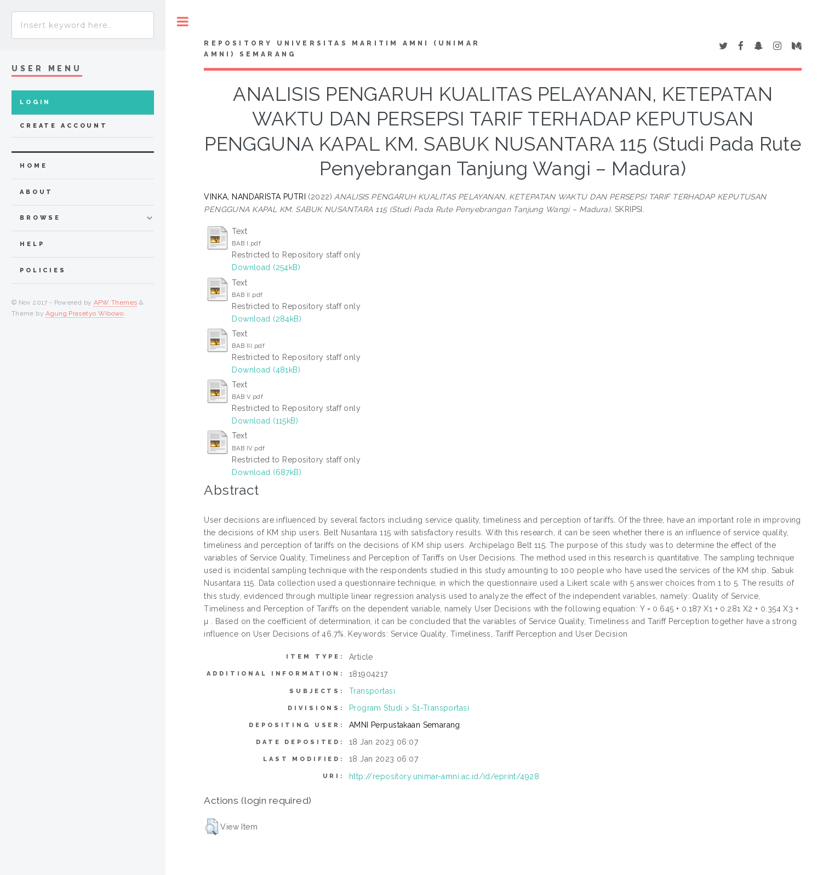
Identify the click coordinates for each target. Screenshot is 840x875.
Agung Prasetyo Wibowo (84, 313)
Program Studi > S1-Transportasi (409, 708)
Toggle (182, 21)
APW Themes (116, 302)
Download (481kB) (266, 369)
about (36, 192)
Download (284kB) (266, 318)
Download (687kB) (266, 472)
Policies (43, 270)
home (33, 165)
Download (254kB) (266, 267)
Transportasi (372, 691)
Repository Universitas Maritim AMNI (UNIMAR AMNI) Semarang (342, 48)
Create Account (64, 125)
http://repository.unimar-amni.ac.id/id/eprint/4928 (444, 776)
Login (35, 102)
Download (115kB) (265, 420)
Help (32, 244)
